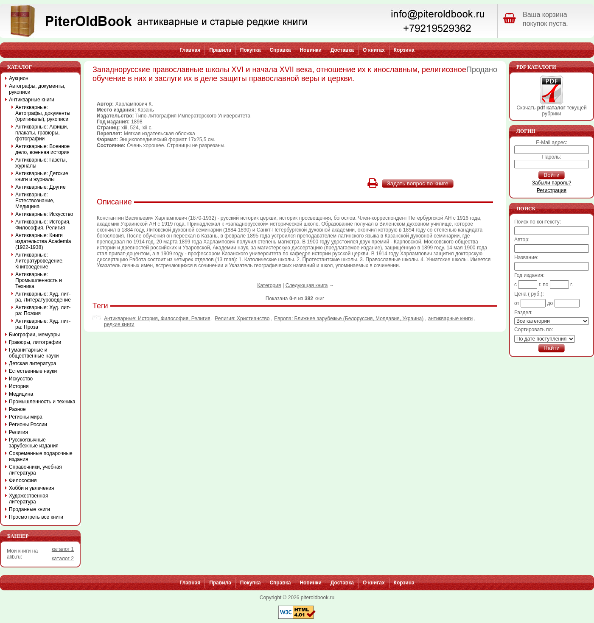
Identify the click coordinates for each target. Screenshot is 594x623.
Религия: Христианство (242, 318)
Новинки (310, 50)
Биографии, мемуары (34, 335)
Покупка (250, 50)
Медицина (21, 394)
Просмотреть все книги (36, 517)
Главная (189, 50)
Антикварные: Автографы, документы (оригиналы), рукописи (42, 113)
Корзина (404, 50)
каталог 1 (63, 549)
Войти (551, 175)
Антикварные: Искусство (44, 214)
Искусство (21, 379)
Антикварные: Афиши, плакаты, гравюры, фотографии (41, 133)
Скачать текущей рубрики (551, 108)
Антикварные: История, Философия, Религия (157, 318)
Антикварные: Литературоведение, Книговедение (39, 261)
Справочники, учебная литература (35, 470)
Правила (220, 50)
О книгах (374, 50)
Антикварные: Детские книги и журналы (41, 176)
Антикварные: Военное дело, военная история (42, 149)
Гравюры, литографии (35, 342)
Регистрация (551, 190)
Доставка (342, 50)
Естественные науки (33, 371)
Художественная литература (28, 499)
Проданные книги (29, 509)
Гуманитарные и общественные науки (34, 353)
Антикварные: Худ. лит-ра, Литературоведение (43, 297)
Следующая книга (307, 285)
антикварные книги (450, 318)
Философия (23, 480)
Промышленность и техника (42, 402)
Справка (280, 50)
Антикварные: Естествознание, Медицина (34, 201)
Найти (552, 348)
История (19, 386)
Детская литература (32, 363)
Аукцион (18, 78)
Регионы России (28, 424)
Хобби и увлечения (31, 488)
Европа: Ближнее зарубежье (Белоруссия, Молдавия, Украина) (348, 318)
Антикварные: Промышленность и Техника (38, 280)
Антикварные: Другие (40, 187)
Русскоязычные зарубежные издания (34, 443)
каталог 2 (63, 559)
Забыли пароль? (552, 183)
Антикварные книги (31, 100)
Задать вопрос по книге (417, 183)
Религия (18, 432)
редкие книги (119, 324)
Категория (269, 285)
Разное (17, 409)
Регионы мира (25, 417)
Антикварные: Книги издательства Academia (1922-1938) (43, 241)
